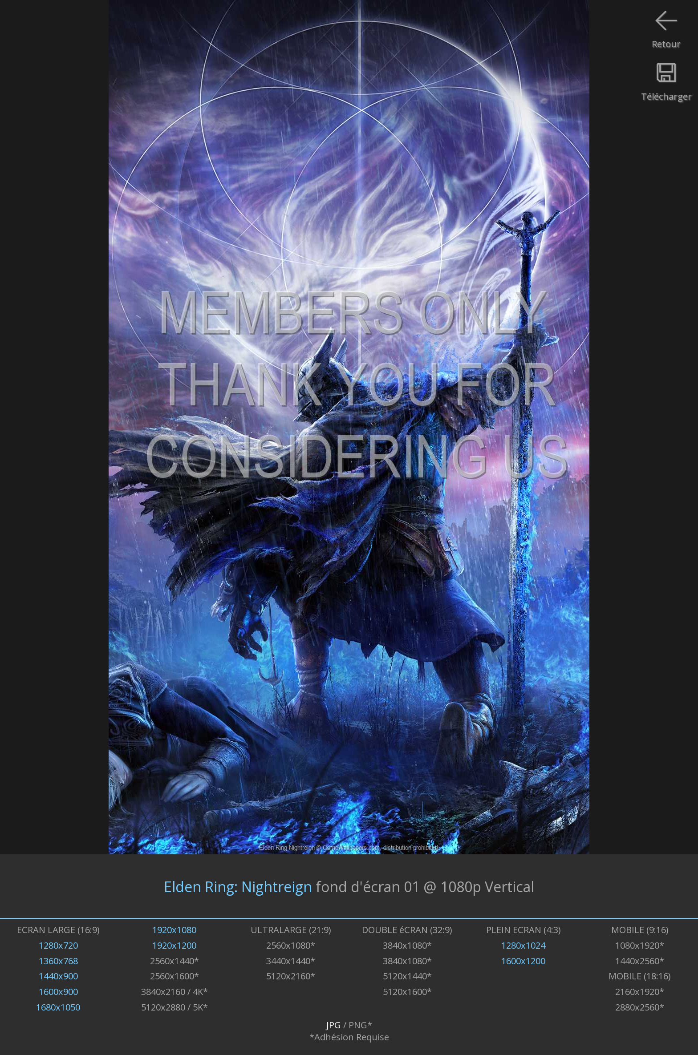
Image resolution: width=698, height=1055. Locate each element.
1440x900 (58, 976)
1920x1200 (174, 945)
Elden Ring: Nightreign (238, 886)
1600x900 (58, 992)
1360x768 (58, 961)
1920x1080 (174, 930)
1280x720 (58, 945)
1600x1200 (523, 961)
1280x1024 (523, 945)
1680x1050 (58, 1007)
